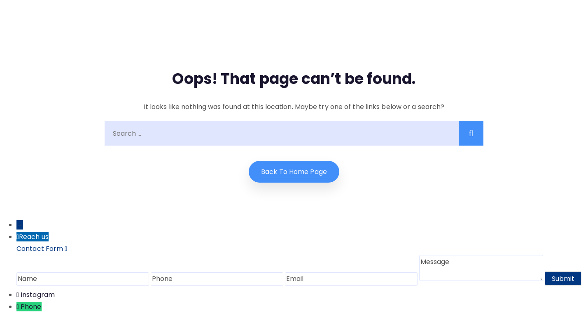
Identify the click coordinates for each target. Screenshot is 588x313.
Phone (31, 306)
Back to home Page (294, 171)
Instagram (38, 294)
